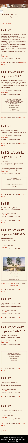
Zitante (3, 62)
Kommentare (22, 62)
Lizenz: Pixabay (14, 285)
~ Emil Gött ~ (4, 56)
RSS (2, 119)
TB (2, 64)
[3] (5, 23)
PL (4, 64)
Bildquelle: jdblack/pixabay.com (8, 283)
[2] (3, 23)
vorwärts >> (9, 23)
